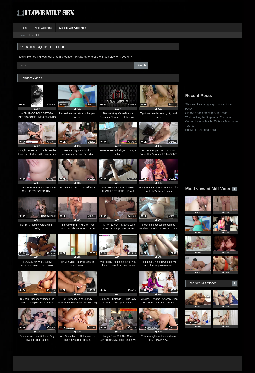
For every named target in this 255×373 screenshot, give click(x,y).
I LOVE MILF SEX (45, 12)
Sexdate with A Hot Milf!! (72, 27)
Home (24, 27)
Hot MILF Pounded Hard (200, 129)
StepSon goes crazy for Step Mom (206, 112)
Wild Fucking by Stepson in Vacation (208, 117)
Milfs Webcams (43, 27)
